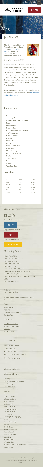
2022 (8, 190)
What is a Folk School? (12, 326)
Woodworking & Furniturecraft (15, 444)
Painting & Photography (12, 417)
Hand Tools (10, 148)
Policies (7, 329)
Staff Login (21, 462)
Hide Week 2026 (10, 266)
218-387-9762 (10, 351)
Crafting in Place (12, 136)
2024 (8, 185)
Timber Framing (9, 432)
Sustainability (11, 158)
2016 (20, 190)
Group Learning (9, 396)
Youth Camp (8, 447)
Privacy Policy (9, 331)
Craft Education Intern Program (17, 130)
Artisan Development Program (17, 120)
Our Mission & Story (11, 324)
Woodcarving (9, 439)
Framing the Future (13, 146)
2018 (20, 185)
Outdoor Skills (9, 414)
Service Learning (10, 422)
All (7, 115)
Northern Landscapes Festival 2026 (17, 271)
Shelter (8, 156)
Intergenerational (10, 399)
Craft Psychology (12, 133)
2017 (20, 187)
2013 (33, 182)
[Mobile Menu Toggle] (39, 2)
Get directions (8, 315)
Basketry (9, 123)
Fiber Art (7, 391)
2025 (8, 182)
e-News (9, 138)
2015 (20, 192)
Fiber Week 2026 (10, 256)
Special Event (8, 427)
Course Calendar (12, 368)
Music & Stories (9, 406)
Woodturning (9, 442)
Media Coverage (12, 151)
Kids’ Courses (9, 401)
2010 (33, 190)
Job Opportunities (13, 358)
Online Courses (9, 412)
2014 (33, 180)
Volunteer (7, 437)
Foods (8, 143)
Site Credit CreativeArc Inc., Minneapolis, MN (24, 460)
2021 (8, 192)
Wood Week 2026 (10, 261)
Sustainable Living (10, 429)
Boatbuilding (10, 128)
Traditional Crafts (10, 434)
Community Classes (11, 389)
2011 (33, 187)
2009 (33, 192)
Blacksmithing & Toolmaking (14, 381)
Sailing (6, 419)
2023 (8, 187)
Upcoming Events (12, 251)
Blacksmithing (11, 125)
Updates (9, 161)
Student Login (29, 2)
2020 (20, 180)
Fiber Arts (10, 141)
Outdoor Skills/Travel (13, 153)
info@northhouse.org (12, 345)
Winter (8, 163)
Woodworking (11, 166)
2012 (33, 185)
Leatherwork (8, 404)
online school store (12, 50)
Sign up (10, 225)
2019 (20, 182)
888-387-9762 (10, 348)
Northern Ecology (10, 409)
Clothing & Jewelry (10, 386)
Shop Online (12, 244)
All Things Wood (12, 118)
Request (10, 235)
